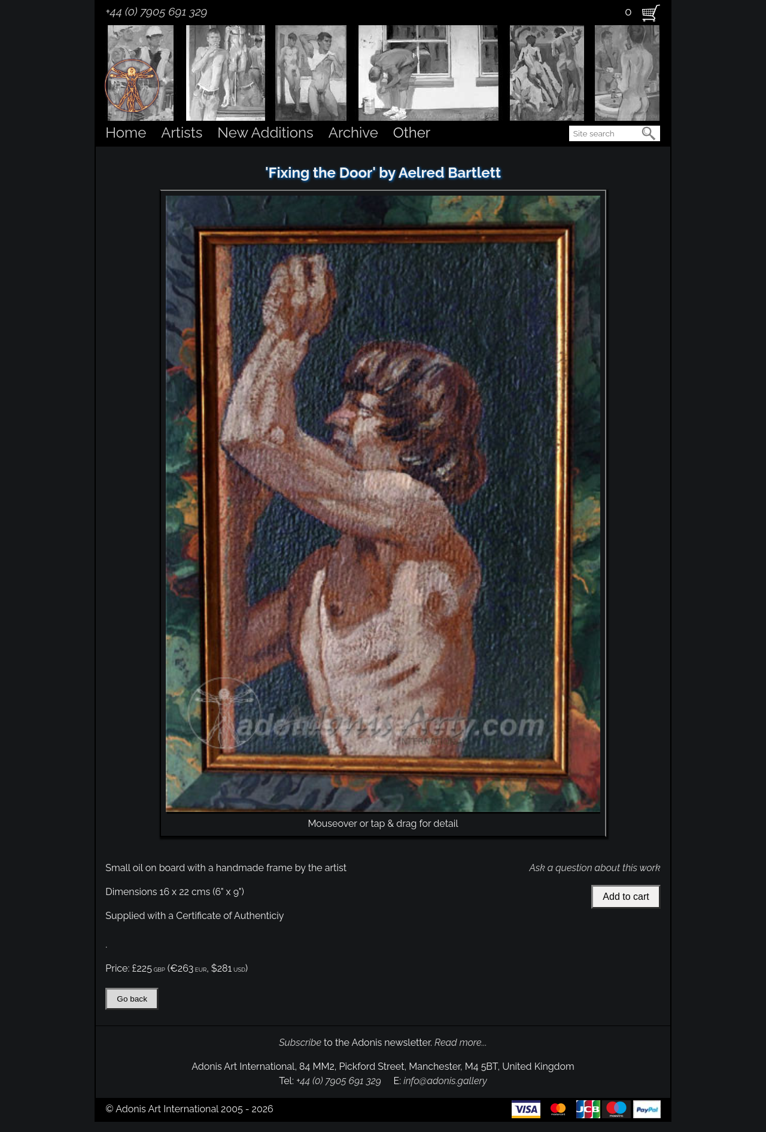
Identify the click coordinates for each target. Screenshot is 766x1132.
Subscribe (300, 1042)
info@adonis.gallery (445, 1081)
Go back (132, 998)
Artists (181, 132)
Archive (353, 132)
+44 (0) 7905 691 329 (156, 11)
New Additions (265, 132)
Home (125, 132)
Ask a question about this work (594, 868)
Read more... (460, 1042)
